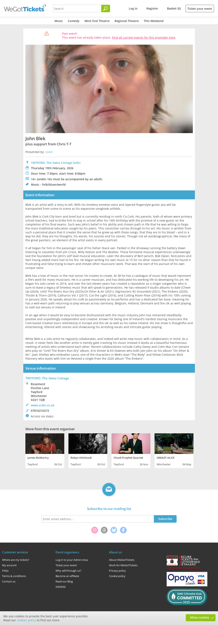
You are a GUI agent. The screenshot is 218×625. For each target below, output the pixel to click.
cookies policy (26, 620)
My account (9, 565)
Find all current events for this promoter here (143, 37)
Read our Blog (64, 581)
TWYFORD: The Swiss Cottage (51, 163)
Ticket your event (199, 9)
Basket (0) (174, 8)
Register (152, 8)
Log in (133, 8)
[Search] (105, 8)
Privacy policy (117, 570)
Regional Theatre (127, 21)
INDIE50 (61, 587)
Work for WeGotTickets (123, 565)
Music (58, 21)
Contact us (8, 581)
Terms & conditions (14, 576)
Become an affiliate (67, 576)
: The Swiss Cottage (47, 378)
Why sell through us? (68, 570)
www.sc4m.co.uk (42, 405)
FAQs (5, 570)
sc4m (49, 152)
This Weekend (154, 21)
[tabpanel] (44, 450)
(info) (76, 163)
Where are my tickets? (15, 560)
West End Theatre (97, 21)
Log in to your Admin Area (72, 560)
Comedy (73, 21)
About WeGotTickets (121, 560)
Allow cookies (199, 617)
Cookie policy (117, 576)
